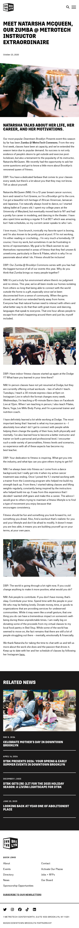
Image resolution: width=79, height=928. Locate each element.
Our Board (47, 880)
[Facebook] (20, 909)
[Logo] (8, 11)
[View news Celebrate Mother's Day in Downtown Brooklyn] (39, 710)
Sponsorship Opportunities (18, 885)
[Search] (68, 7)
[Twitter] (5, 909)
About (6, 863)
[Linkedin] (34, 909)
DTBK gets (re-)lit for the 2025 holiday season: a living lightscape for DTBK (33, 785)
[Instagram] (13, 909)
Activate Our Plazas (52, 869)
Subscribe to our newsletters (22, 894)
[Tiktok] (28, 909)
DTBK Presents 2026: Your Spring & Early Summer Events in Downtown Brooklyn (35, 762)
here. (22, 654)
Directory (8, 874)
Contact (45, 863)
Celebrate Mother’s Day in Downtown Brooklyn (33, 743)
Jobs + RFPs (48, 874)
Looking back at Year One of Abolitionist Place (36, 807)
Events (7, 869)
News (6, 880)
